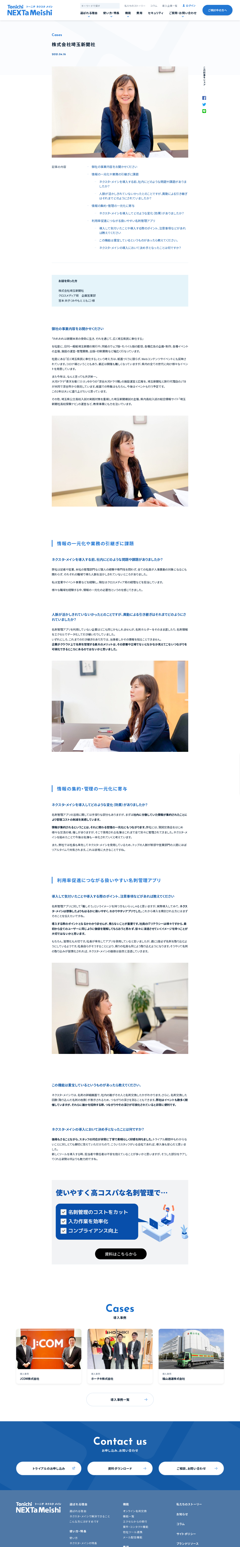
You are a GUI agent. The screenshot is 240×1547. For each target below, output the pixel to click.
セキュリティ (156, 13)
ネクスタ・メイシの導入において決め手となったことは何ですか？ (140, 247)
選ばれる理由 (89, 13)
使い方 (74, 1538)
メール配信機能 (132, 1537)
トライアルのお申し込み (49, 1468)
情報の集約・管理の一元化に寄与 (113, 205)
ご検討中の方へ (217, 10)
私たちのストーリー (135, 6)
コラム (153, 6)
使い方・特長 (111, 13)
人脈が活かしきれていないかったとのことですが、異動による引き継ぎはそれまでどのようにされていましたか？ (143, 195)
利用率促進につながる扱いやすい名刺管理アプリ (123, 220)
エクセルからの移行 (135, 1521)
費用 (139, 13)
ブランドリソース (187, 1543)
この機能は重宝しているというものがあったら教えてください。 (138, 240)
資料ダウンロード (120, 1468)
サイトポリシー (186, 1534)
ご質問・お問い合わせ (182, 13)
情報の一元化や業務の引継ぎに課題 (115, 174)
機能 (128, 13)
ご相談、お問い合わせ (191, 1468)
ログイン (191, 5)
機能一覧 (128, 1516)
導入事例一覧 (120, 1399)
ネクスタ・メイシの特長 (83, 1543)
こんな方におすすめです (84, 1521)
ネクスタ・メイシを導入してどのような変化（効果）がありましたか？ (141, 213)
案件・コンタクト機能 (135, 1527)
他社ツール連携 (132, 1532)
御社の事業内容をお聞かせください (114, 166)
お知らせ (182, 1514)
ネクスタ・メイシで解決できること (90, 1516)
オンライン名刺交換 (135, 1511)
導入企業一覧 (169, 6)
